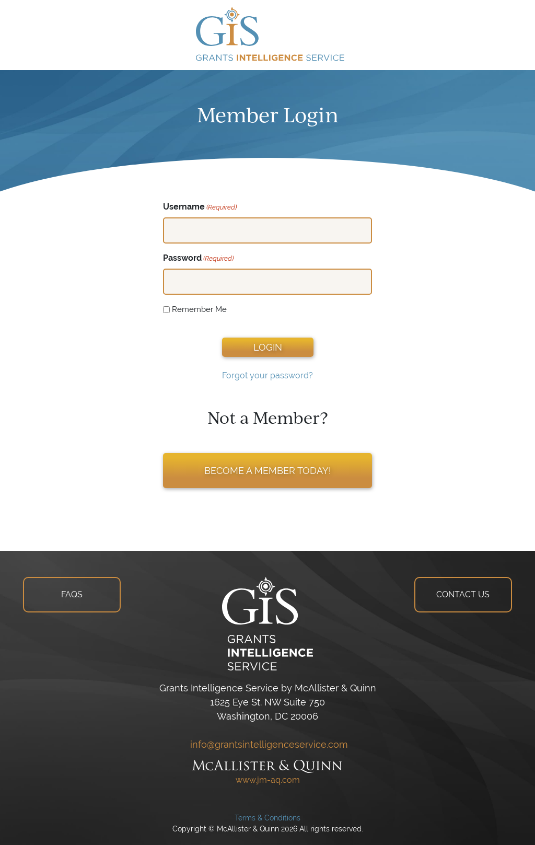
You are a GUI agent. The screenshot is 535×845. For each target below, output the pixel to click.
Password (198, 258)
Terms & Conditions (267, 818)
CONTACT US (463, 594)
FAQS (72, 594)
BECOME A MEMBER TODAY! (267, 470)
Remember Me (199, 309)
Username (200, 207)
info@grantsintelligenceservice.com (268, 744)
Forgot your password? (267, 375)
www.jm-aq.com (268, 780)
